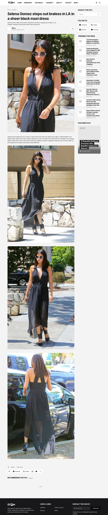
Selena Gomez (20, 467)
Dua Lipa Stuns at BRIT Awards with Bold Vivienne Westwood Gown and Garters (93, 91)
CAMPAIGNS (28, 3)
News (56, 510)
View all (30, 478)
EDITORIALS (39, 3)
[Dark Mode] (95, 2)
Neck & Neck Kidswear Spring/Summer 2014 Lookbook (93, 61)
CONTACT (68, 3)
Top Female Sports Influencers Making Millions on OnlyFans (92, 41)
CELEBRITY (49, 3)
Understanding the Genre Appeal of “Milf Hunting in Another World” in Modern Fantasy (93, 51)
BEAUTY (59, 3)
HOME (20, 3)
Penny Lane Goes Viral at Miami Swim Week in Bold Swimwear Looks (92, 72)
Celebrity (14, 9)
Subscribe (96, 508)
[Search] (99, 2)
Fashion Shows (59, 507)
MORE (76, 3)
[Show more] (40, 471)
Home (9, 9)
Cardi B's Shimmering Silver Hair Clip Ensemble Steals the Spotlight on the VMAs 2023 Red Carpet (93, 102)
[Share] (72, 28)
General (42, 510)
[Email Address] (81, 508)
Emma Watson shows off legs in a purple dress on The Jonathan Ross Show (93, 113)
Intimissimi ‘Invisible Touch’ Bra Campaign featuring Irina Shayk (93, 82)
